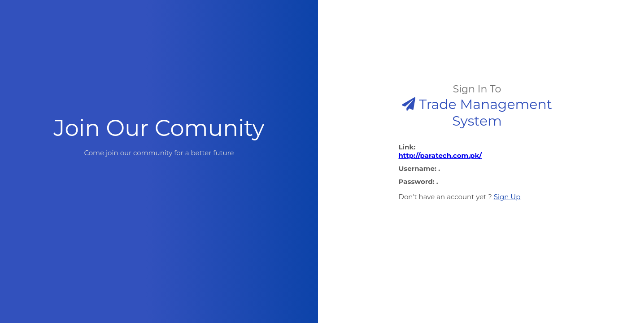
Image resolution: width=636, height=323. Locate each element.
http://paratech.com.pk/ (440, 155)
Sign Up (507, 196)
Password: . (418, 181)
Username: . (419, 168)
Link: (477, 151)
